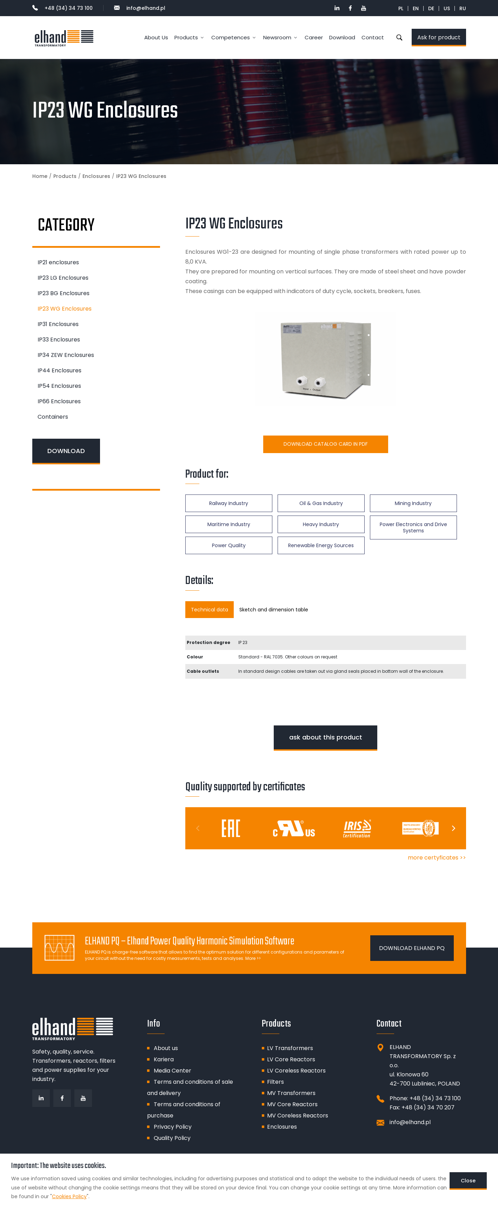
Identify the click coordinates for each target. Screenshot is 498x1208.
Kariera (164, 1059)
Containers (53, 417)
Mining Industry (413, 503)
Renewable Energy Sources (321, 545)
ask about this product (325, 737)
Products (65, 176)
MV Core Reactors (292, 1104)
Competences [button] (230, 37)
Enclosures (96, 176)
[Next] (453, 828)
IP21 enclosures (58, 262)
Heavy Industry (321, 524)
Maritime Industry (228, 524)
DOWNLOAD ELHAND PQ (412, 948)
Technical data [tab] (209, 609)
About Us (156, 37)
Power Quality (229, 545)
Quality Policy (172, 1138)
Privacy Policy (173, 1127)
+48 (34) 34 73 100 (62, 8)
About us (166, 1048)
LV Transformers (290, 1048)
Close (468, 1180)
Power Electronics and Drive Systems (413, 527)
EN (416, 8)
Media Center (172, 1071)
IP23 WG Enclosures (65, 309)
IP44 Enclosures (59, 370)
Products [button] (186, 37)
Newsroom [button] (277, 37)
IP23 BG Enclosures (63, 293)
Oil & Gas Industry (321, 503)
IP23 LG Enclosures (63, 278)
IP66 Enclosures (59, 401)
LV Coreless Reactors (296, 1071)
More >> (253, 958)
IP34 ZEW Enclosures (66, 355)
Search (399, 37)
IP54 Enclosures (59, 386)
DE (431, 8)
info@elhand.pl (139, 8)
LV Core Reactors (291, 1059)
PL (400, 8)
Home (39, 176)
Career (314, 37)
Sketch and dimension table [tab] (273, 609)
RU (462, 8)
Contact (372, 37)
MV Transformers (291, 1093)
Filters (275, 1082)
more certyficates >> (437, 858)
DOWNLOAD (66, 450)
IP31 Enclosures (58, 324)
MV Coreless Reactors (297, 1115)
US (447, 8)
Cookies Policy (69, 1196)
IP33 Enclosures (59, 340)
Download (342, 37)
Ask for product (438, 37)
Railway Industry (228, 503)
